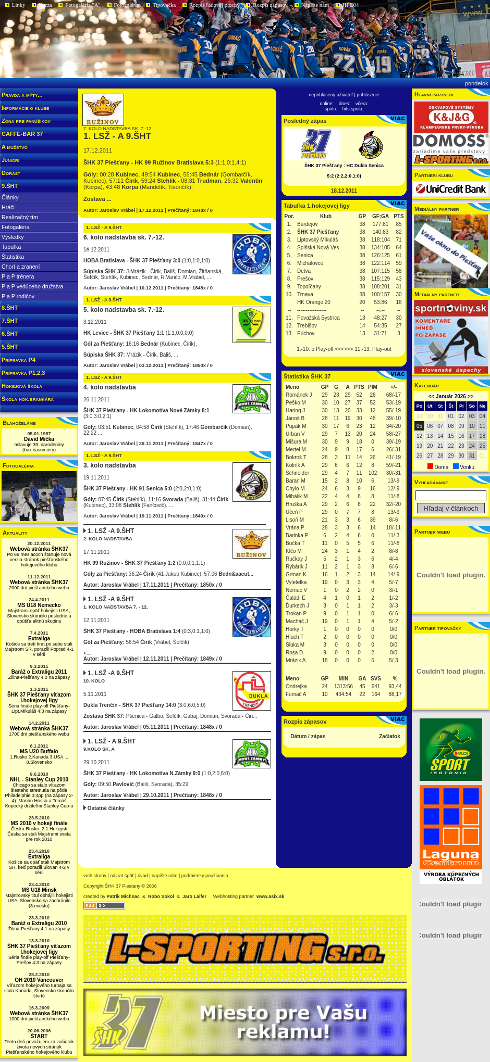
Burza (45, 5)
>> (471, 396)
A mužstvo (15, 147)
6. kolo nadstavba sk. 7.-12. (123, 237)
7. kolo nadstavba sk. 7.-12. (118, 128)
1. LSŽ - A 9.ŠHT (117, 136)
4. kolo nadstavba (109, 387)
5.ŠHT (10, 347)
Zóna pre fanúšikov (26, 121)
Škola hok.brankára (28, 399)
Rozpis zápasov (270, 5)
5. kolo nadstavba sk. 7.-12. (123, 309)
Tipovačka (164, 5)
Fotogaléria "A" (83, 5)
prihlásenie (368, 94)
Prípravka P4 (18, 360)
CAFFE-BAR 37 (22, 134)
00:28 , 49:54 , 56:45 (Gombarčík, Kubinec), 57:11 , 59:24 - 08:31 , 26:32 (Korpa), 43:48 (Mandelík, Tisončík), (172, 180)
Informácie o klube (25, 108)
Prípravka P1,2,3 (23, 373)
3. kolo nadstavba (109, 465)
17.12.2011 (97, 150)
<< (431, 396)
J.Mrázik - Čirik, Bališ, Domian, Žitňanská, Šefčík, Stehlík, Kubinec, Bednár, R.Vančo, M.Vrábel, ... (153, 274)
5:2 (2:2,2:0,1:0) (344, 176)
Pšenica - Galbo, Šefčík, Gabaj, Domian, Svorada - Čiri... (170, 716)
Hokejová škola (22, 386)
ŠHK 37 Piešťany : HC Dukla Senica (344, 165)
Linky (18, 5)
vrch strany (94, 875)
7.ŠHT (10, 321)
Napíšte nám (315, 5)
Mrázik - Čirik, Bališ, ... (130, 355)
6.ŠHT (10, 334)
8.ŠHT (10, 308)
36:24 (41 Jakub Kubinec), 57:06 (168, 574)
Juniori (10, 160)
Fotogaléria (127, 5)
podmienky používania (204, 875)
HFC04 (350, 5)
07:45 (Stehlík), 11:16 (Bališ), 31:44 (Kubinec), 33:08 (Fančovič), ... (155, 502)
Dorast (11, 173)
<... (177, 636)
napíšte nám (165, 875)
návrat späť (121, 875)
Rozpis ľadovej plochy (214, 5)
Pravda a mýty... (22, 95)
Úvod (143, 875)
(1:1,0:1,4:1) (164, 162)
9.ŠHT (10, 186)
